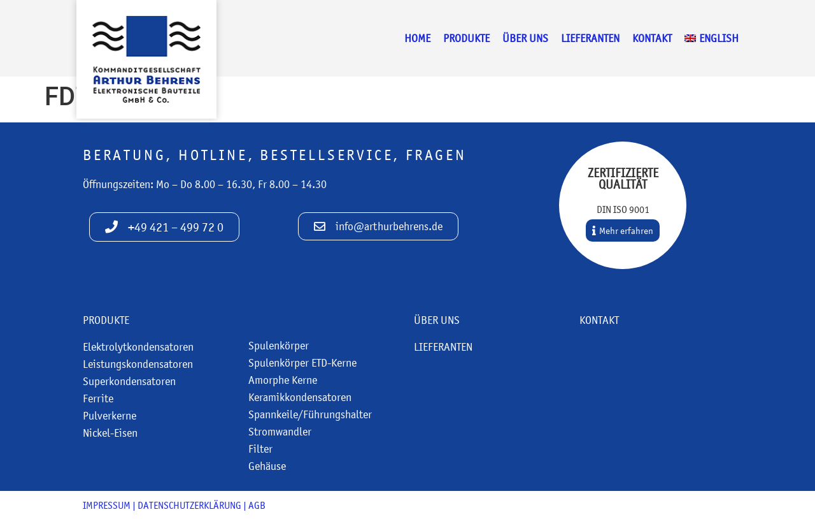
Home (417, 38)
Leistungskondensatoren (138, 364)
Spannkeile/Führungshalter (310, 414)
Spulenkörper (278, 345)
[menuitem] (711, 38)
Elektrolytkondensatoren (138, 346)
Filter (260, 448)
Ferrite (98, 398)
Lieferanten (590, 38)
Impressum (107, 505)
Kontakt (652, 38)
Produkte (466, 38)
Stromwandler (279, 431)
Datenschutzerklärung (189, 505)
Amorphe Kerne (282, 380)
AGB (257, 505)
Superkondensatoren (129, 381)
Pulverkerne (109, 415)
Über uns (525, 38)
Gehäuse (267, 466)
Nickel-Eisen (110, 433)
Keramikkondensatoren (299, 397)
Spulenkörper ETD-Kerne (302, 362)
